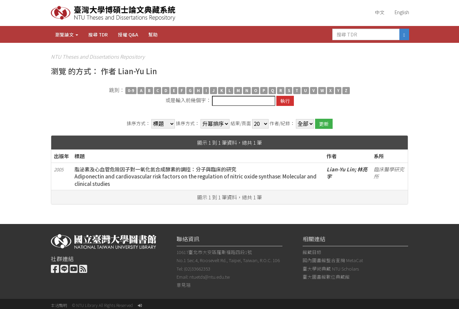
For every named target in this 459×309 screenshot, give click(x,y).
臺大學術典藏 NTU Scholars (331, 268)
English (402, 12)
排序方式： (138, 123)
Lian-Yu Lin (341, 169)
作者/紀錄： (282, 123)
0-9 (131, 90)
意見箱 (184, 284)
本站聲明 (59, 305)
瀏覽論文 (66, 34)
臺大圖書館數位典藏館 (326, 276)
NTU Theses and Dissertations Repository (98, 56)
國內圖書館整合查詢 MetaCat (333, 260)
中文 (380, 12)
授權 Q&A (128, 34)
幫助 (153, 34)
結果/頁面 (241, 123)
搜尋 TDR (98, 34)
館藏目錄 (312, 252)
